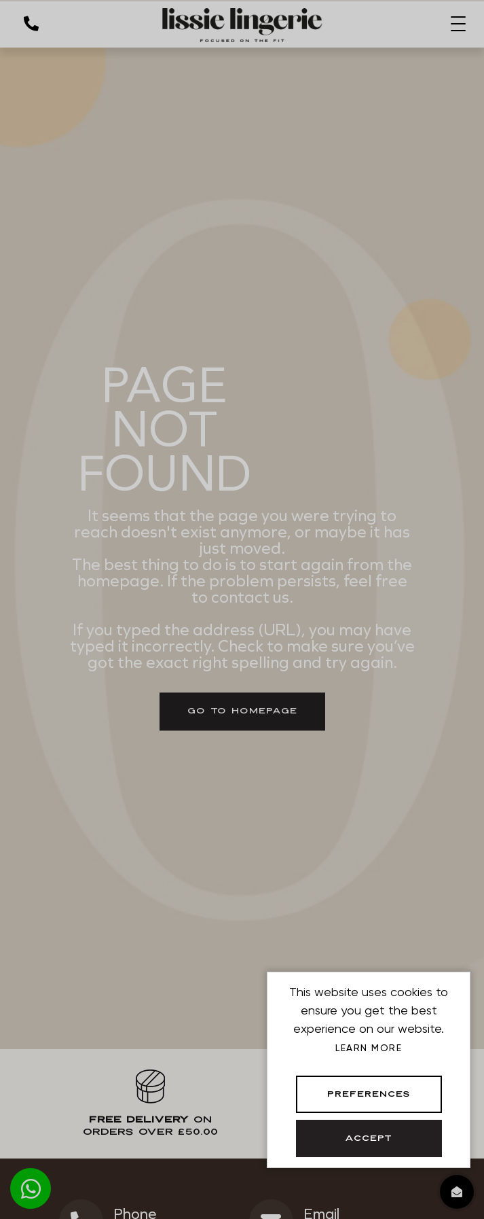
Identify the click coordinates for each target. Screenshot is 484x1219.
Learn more (368, 1047)
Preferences (369, 1094)
